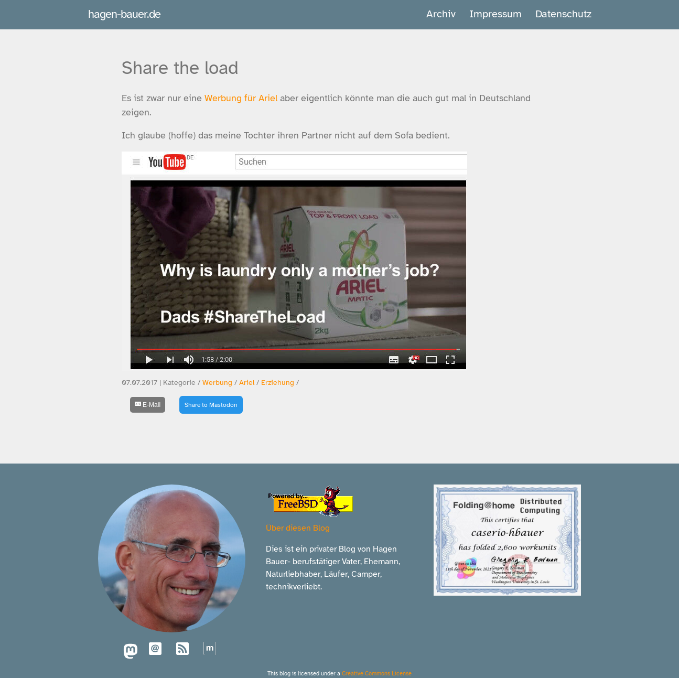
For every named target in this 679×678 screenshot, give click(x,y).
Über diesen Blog (298, 528)
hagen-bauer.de (124, 14)
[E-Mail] (148, 405)
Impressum (495, 13)
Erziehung (277, 382)
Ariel (246, 382)
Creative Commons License (377, 673)
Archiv (441, 13)
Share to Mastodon (211, 404)
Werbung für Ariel (240, 98)
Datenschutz (563, 13)
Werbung (217, 382)
